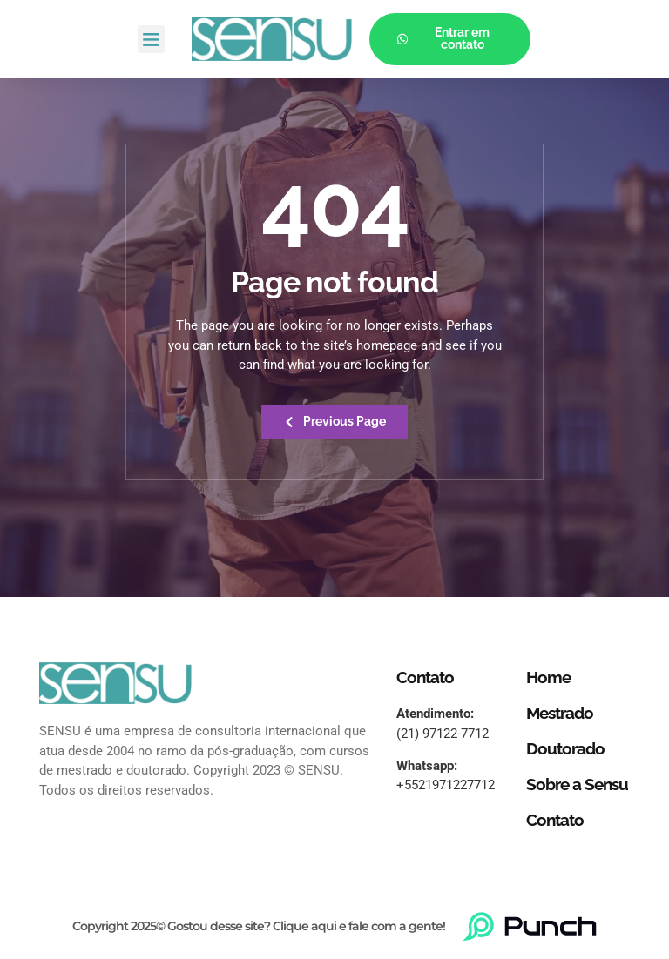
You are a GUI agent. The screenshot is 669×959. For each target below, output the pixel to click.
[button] (152, 39)
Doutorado (565, 749)
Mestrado (559, 713)
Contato (555, 819)
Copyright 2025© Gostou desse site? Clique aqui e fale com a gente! (258, 927)
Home (548, 677)
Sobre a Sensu (577, 784)
